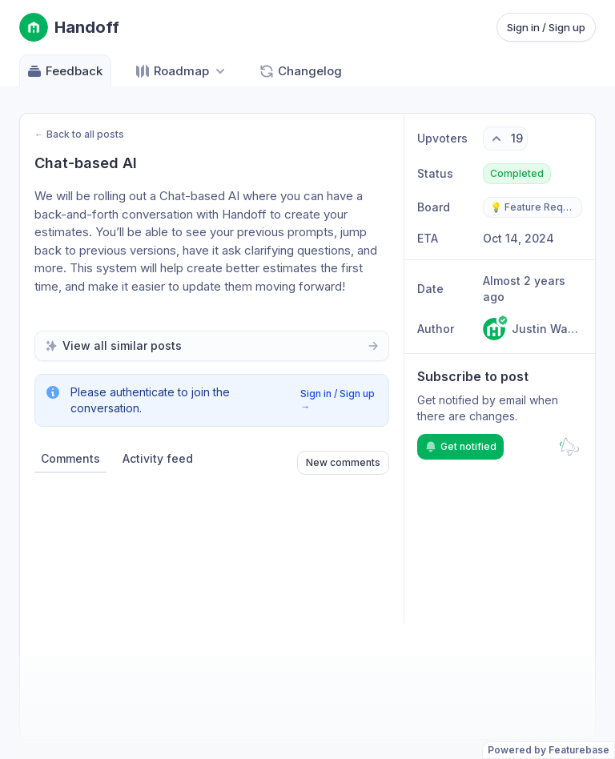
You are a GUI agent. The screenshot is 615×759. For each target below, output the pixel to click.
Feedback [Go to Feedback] (64, 71)
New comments (343, 462)
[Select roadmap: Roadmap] (181, 70)
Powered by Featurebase (548, 750)
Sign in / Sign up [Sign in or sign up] (546, 27)
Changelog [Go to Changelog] (300, 71)
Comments (70, 458)
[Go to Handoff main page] (69, 27)
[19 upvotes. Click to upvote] (505, 139)
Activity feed (158, 458)
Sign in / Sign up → (337, 400)
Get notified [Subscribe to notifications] (460, 446)
